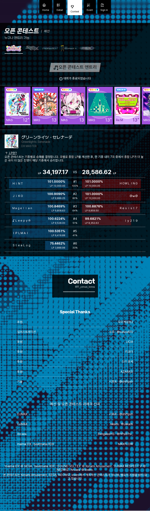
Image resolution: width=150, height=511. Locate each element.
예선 (47, 31)
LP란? (11, 153)
